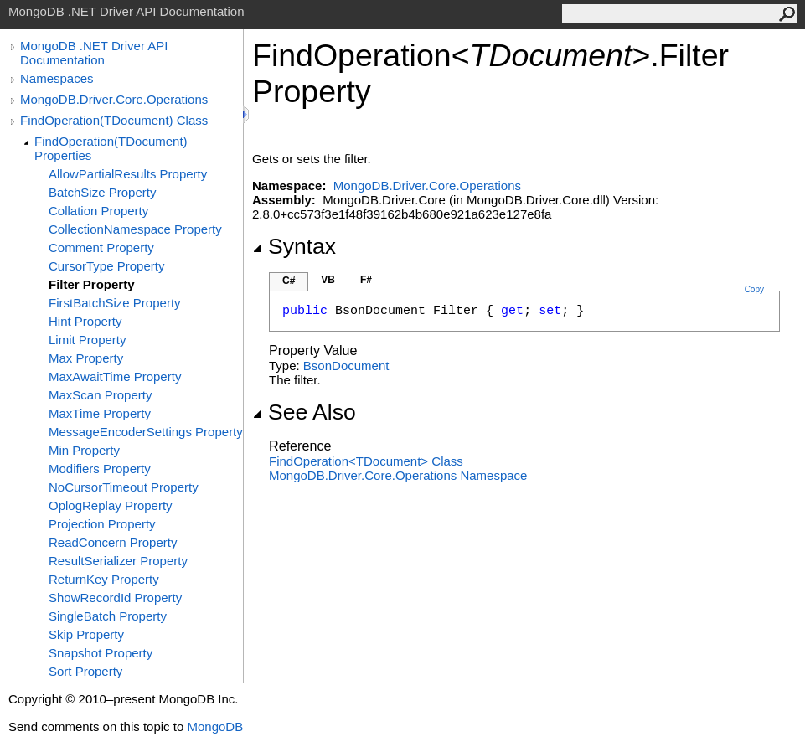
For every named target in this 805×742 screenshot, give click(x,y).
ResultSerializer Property (118, 561)
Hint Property (85, 321)
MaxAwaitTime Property (115, 376)
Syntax (294, 246)
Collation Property (98, 211)
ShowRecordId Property (115, 597)
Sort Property (85, 671)
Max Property (86, 358)
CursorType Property (106, 266)
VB (328, 280)
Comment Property (101, 247)
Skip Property (86, 634)
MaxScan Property (100, 395)
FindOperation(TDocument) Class (114, 120)
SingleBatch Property (108, 616)
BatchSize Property (102, 192)
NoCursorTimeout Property (124, 487)
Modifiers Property (100, 468)
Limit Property (87, 339)
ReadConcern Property (113, 542)
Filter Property (92, 284)
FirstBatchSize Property (115, 303)
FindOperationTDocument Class (366, 461)
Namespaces (57, 78)
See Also (304, 412)
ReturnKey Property (104, 579)
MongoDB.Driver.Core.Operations (114, 99)
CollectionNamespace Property (135, 229)
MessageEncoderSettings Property (146, 432)
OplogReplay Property (111, 505)
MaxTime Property (100, 413)
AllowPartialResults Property (128, 174)
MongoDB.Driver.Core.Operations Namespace (398, 475)
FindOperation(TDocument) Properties (111, 148)
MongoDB (215, 726)
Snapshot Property (100, 653)
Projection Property (102, 524)
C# (288, 280)
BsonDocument (346, 365)
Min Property (84, 450)
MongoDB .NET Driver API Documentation (94, 53)
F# (366, 280)
